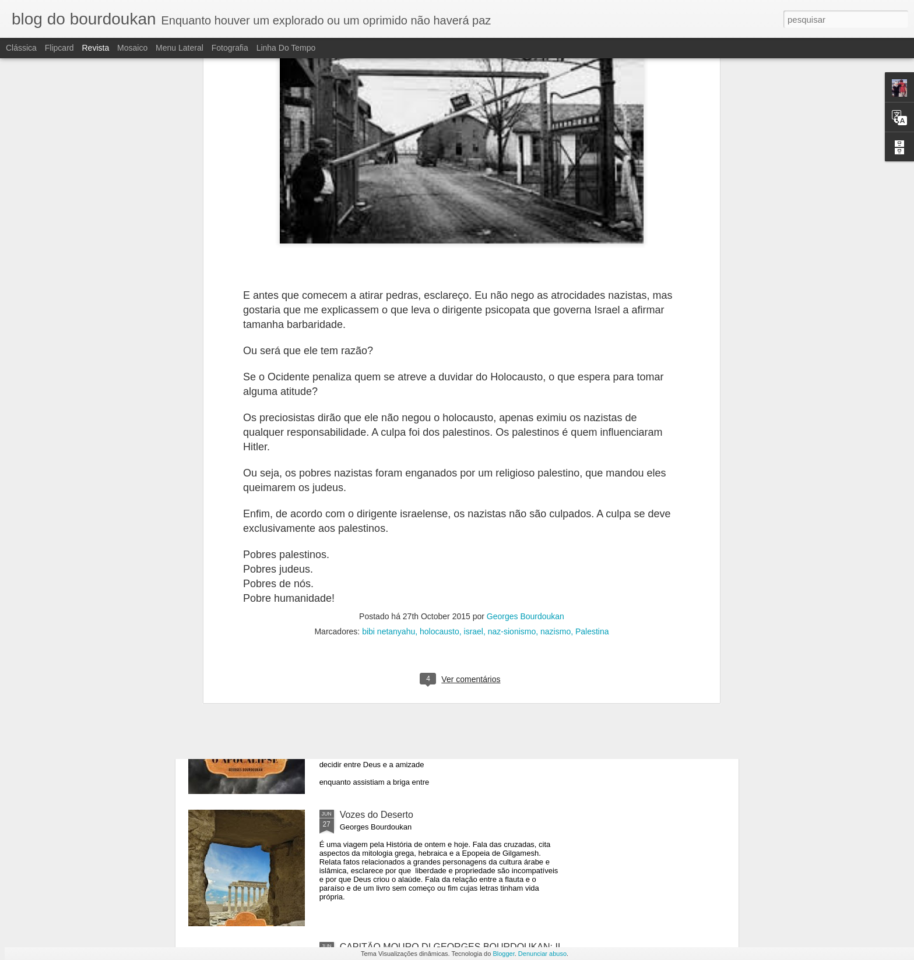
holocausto (439, 365)
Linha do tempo (286, 47)
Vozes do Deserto (376, 815)
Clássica (21, 47)
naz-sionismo (512, 365)
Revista (95, 47)
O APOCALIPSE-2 (378, 550)
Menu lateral (179, 47)
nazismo (555, 365)
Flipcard (59, 47)
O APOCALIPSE (374, 682)
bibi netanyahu (388, 365)
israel (473, 365)
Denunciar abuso (542, 953)
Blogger (503, 953)
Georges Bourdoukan (525, 350)
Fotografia (230, 47)
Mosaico (132, 47)
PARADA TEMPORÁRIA (259, 499)
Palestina (592, 365)
